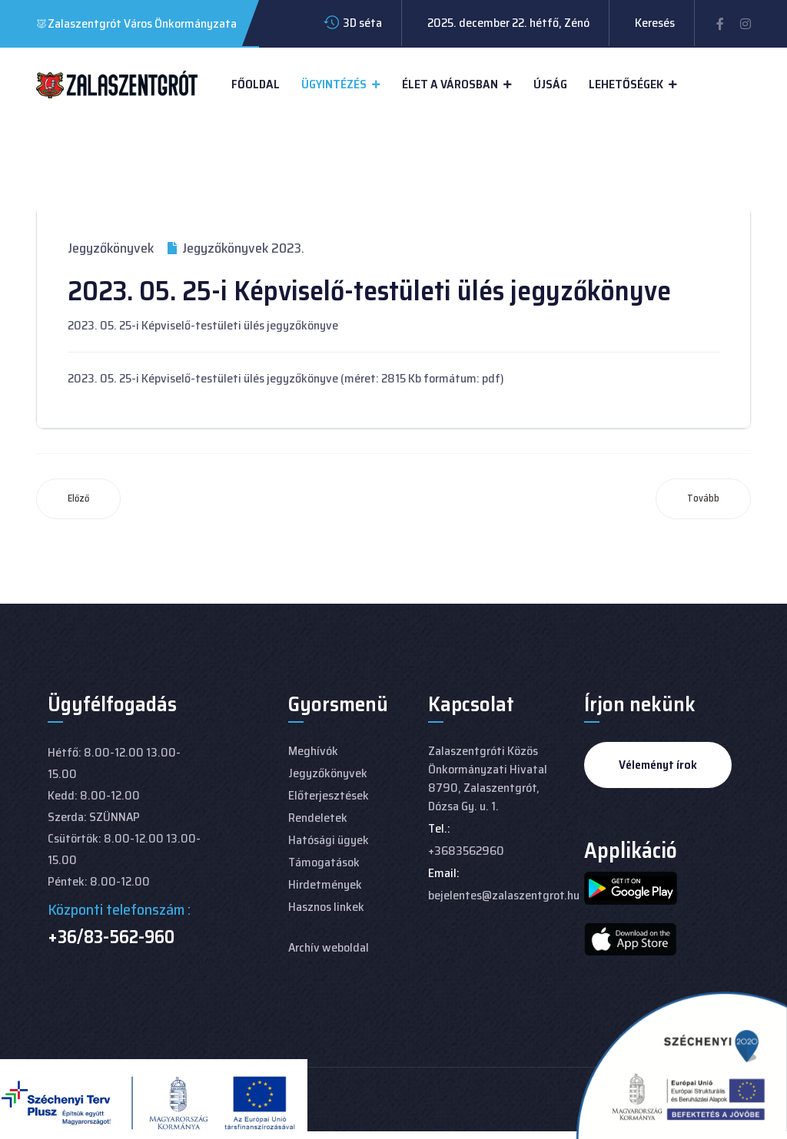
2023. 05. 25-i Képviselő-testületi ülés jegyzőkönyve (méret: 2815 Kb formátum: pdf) (286, 378)
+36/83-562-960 (111, 937)
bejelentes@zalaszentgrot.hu (503, 895)
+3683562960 (466, 850)
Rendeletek (317, 817)
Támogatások (324, 862)
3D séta (362, 22)
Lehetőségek (626, 84)
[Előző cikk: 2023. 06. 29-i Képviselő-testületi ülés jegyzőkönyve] (78, 498)
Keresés (655, 22)
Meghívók (313, 750)
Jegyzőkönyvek (111, 248)
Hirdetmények (325, 884)
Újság (550, 84)
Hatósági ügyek (328, 839)
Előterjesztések (328, 795)
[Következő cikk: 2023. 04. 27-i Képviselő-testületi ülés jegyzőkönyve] (703, 498)
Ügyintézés (334, 84)
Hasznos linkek (326, 906)
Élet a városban (450, 84)
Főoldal (255, 84)
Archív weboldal (328, 947)
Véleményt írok (658, 764)
